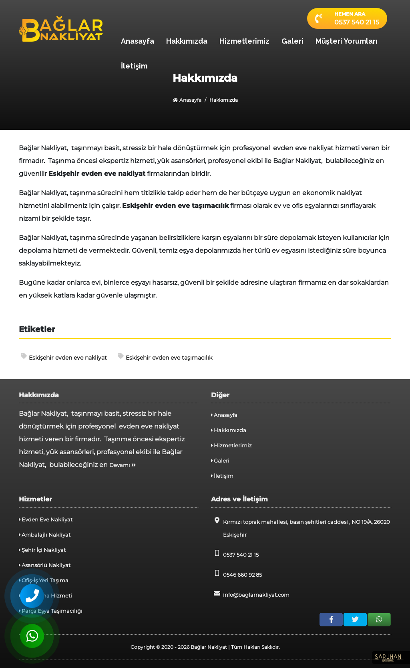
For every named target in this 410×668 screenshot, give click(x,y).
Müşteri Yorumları (347, 41)
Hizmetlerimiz (244, 41)
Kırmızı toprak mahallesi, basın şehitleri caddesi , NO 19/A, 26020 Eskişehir (300, 527)
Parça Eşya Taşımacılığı (50, 611)
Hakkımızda (186, 41)
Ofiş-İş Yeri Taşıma (43, 580)
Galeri (292, 41)
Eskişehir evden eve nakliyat (64, 357)
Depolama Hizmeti (45, 595)
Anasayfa (137, 41)
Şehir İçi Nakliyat (42, 550)
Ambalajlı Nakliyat (44, 534)
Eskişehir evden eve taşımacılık (165, 357)
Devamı (122, 465)
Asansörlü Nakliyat (44, 565)
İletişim (134, 66)
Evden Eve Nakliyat (45, 519)
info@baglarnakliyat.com (250, 594)
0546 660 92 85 (236, 574)
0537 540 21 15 (235, 554)
